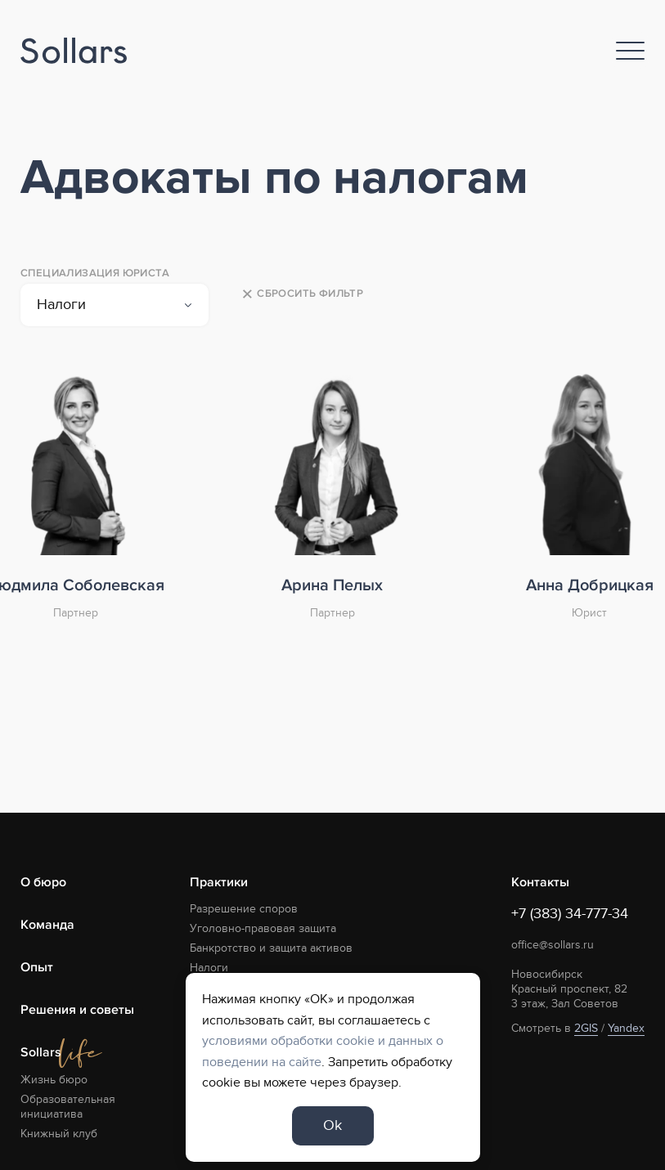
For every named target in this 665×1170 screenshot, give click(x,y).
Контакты (540, 882)
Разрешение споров (244, 909)
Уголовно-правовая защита (263, 928)
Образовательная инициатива (67, 1106)
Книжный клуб (58, 1134)
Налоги (209, 968)
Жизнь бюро (54, 1080)
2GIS (586, 1028)
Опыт (36, 967)
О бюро (43, 882)
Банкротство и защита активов (271, 948)
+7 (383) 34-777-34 (569, 913)
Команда (47, 925)
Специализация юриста (94, 273)
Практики (219, 882)
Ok (332, 1125)
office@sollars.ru (552, 945)
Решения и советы (77, 1010)
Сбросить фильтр (302, 294)
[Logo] (73, 51)
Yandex (626, 1028)
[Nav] (630, 51)
